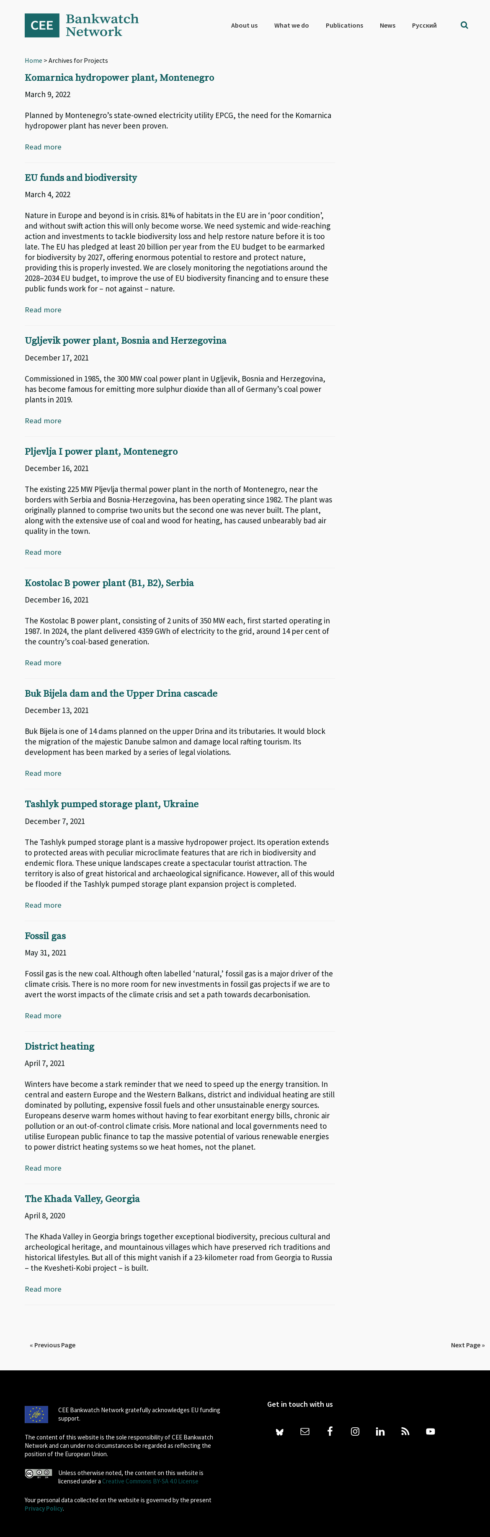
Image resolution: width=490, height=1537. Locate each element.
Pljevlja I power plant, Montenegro (104, 451)
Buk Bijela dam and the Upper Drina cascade (126, 693)
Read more (43, 147)
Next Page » (468, 1344)
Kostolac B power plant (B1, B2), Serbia (114, 583)
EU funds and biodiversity (84, 178)
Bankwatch (87, 25)
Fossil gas (46, 935)
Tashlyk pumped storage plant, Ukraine (116, 804)
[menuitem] (424, 25)
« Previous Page (52, 1344)
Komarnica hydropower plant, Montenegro (124, 78)
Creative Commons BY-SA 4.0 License (150, 1480)
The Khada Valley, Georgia (85, 1198)
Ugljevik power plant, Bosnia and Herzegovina (131, 341)
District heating (61, 1046)
